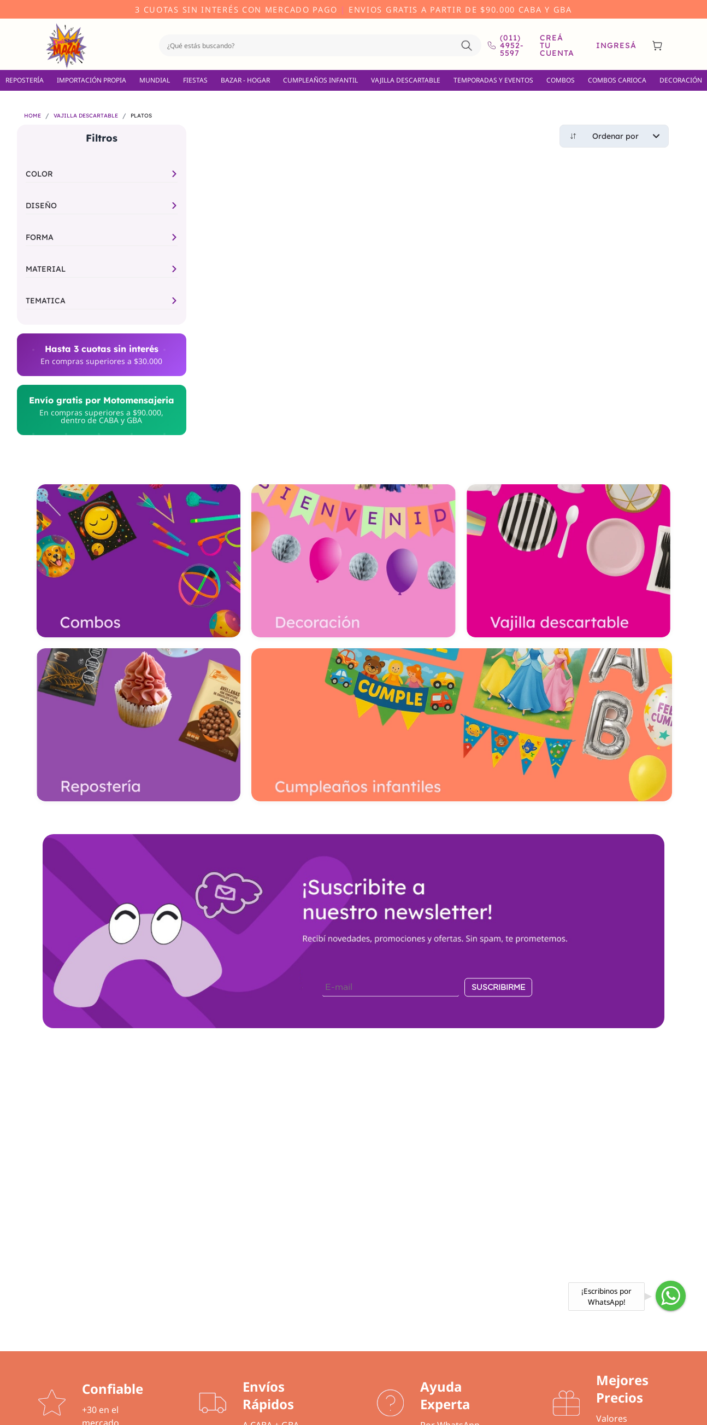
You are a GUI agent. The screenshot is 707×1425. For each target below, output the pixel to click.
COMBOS (560, 80)
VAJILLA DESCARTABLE (405, 80)
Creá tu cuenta (557, 45)
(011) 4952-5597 (505, 45)
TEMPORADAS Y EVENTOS (493, 80)
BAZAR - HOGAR (245, 80)
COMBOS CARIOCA (617, 80)
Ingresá (616, 45)
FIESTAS (195, 80)
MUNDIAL (154, 80)
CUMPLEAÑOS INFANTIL (320, 80)
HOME (32, 116)
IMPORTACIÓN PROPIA (91, 80)
